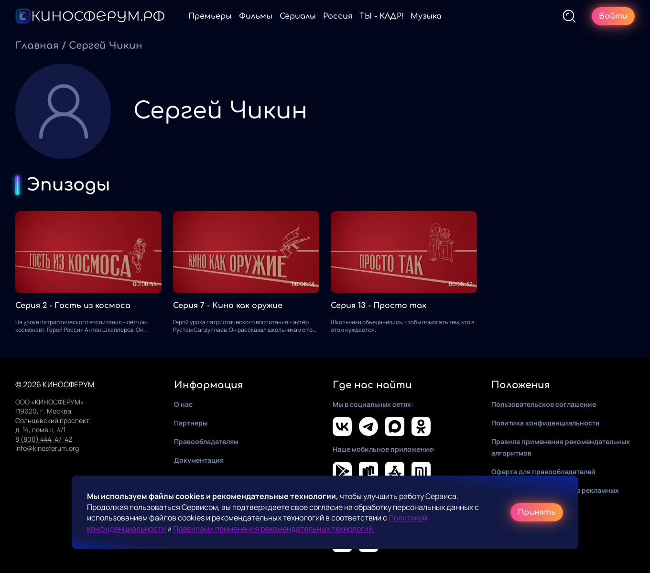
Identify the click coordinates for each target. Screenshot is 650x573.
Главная (37, 45)
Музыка (426, 16)
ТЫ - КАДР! (381, 16)
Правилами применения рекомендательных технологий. (274, 528)
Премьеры (210, 16)
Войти (613, 16)
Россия (337, 16)
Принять (537, 512)
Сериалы (298, 16)
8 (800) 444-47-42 (43, 439)
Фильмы (255, 16)
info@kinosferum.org (47, 448)
